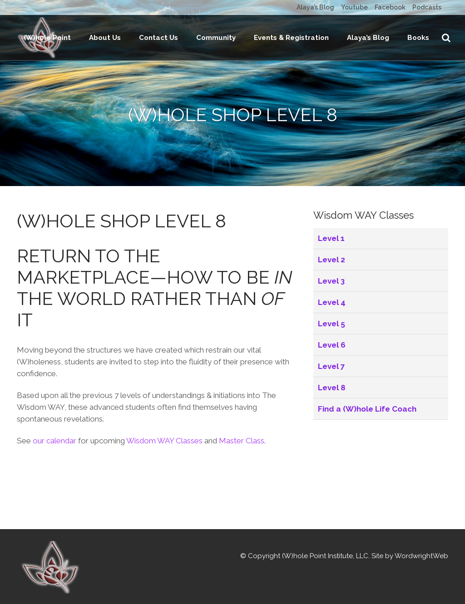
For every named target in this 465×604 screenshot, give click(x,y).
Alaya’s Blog (315, 7)
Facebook (390, 7)
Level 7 (331, 411)
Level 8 (332, 432)
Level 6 (332, 390)
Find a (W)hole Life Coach (367, 454)
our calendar (54, 486)
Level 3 (331, 326)
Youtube (354, 7)
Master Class (241, 486)
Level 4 (332, 347)
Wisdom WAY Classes (164, 486)
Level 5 (331, 368)
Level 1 (331, 283)
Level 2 (331, 304)
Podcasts (426, 7)
